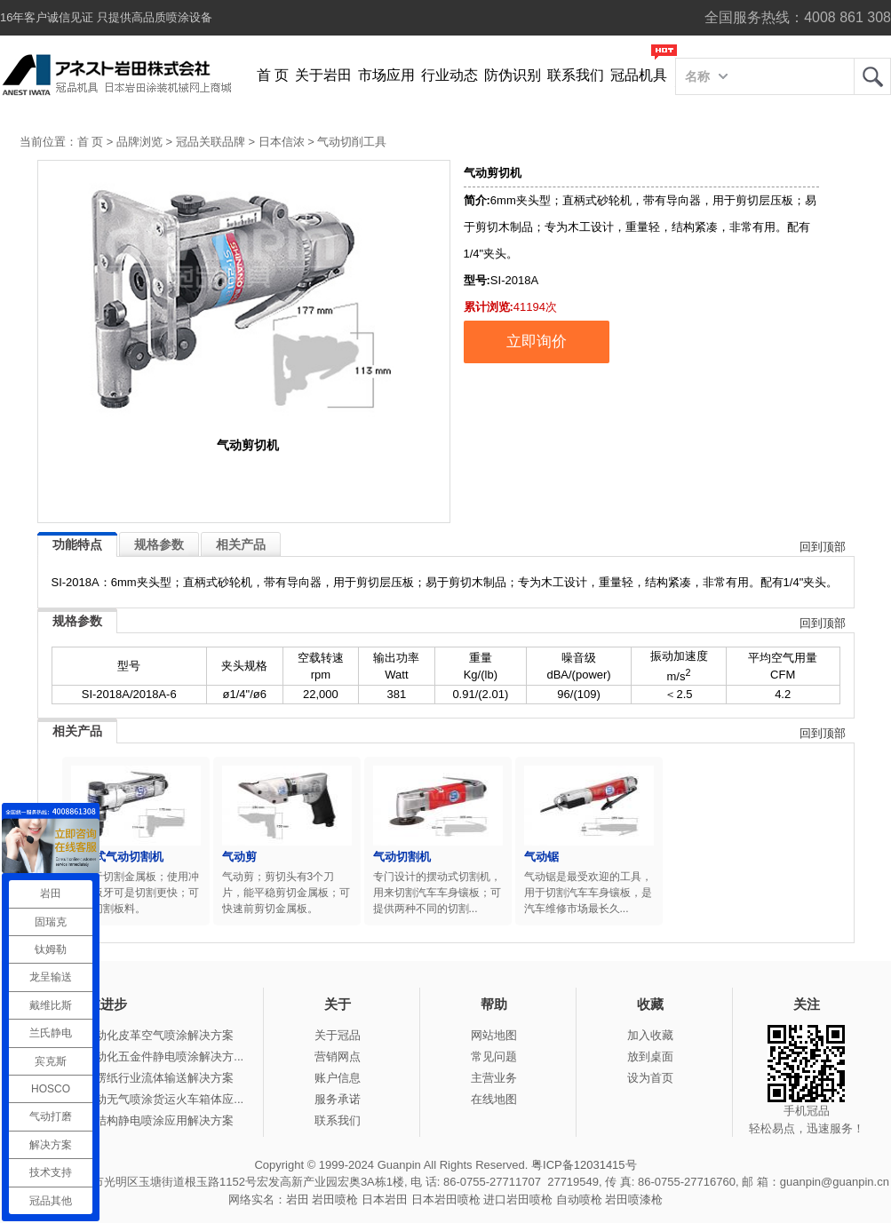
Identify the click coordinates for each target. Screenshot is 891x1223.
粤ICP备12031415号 (584, 1164)
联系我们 (575, 75)
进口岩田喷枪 (518, 1199)
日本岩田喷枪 (446, 1199)
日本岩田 (385, 1199)
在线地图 (494, 1099)
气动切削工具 (351, 141)
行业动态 (449, 75)
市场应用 (386, 75)
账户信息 (337, 1077)
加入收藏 (650, 1035)
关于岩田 (323, 75)
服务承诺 (337, 1099)
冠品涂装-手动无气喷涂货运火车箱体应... (138, 1099)
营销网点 (337, 1056)
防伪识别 (512, 75)
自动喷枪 (579, 1199)
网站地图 (494, 1035)
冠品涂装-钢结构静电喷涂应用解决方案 (134, 1120)
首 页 (273, 75)
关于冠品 (337, 1035)
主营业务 (494, 1077)
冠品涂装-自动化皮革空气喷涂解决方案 (134, 1035)
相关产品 (241, 544)
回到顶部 (823, 546)
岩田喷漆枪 (634, 1199)
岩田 (872, 76)
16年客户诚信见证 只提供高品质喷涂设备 (106, 17)
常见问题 (494, 1056)
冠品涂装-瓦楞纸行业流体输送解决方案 (134, 1077)
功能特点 (77, 544)
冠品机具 (638, 75)
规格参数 (159, 544)
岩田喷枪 (335, 1199)
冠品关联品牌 (210, 141)
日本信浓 (282, 141)
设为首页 (650, 1077)
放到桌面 (650, 1056)
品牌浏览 (139, 141)
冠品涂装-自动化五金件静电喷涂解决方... (138, 1056)
